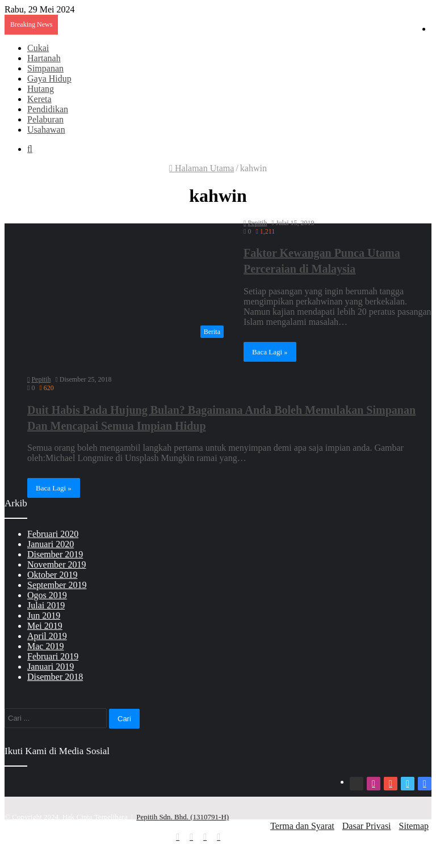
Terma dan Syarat (302, 826)
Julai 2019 (46, 605)
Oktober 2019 (52, 574)
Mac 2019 (45, 646)
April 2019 (47, 636)
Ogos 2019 (47, 595)
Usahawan (46, 129)
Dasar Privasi (366, 826)
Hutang (40, 89)
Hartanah (44, 58)
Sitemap (414, 826)
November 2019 (56, 564)
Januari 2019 (50, 666)
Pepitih (257, 223)
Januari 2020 (50, 544)
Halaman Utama (201, 168)
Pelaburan (45, 119)
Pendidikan (47, 109)
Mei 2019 (44, 626)
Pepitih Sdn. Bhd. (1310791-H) (182, 817)
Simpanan (45, 68)
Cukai (38, 48)
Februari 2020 (52, 534)
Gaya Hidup (49, 78)
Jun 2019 (43, 615)
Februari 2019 (52, 656)
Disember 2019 (55, 554)
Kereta (39, 99)
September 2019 (56, 585)
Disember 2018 (55, 677)
